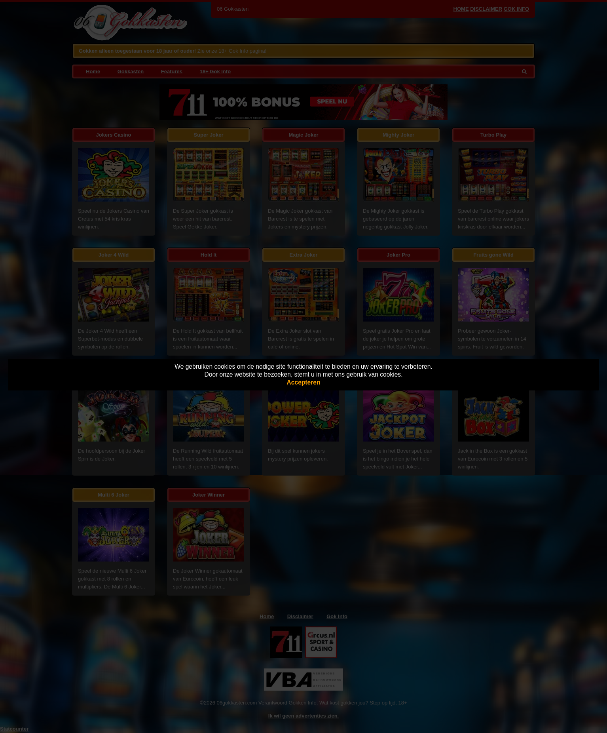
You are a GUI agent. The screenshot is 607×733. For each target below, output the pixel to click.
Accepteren (304, 382)
